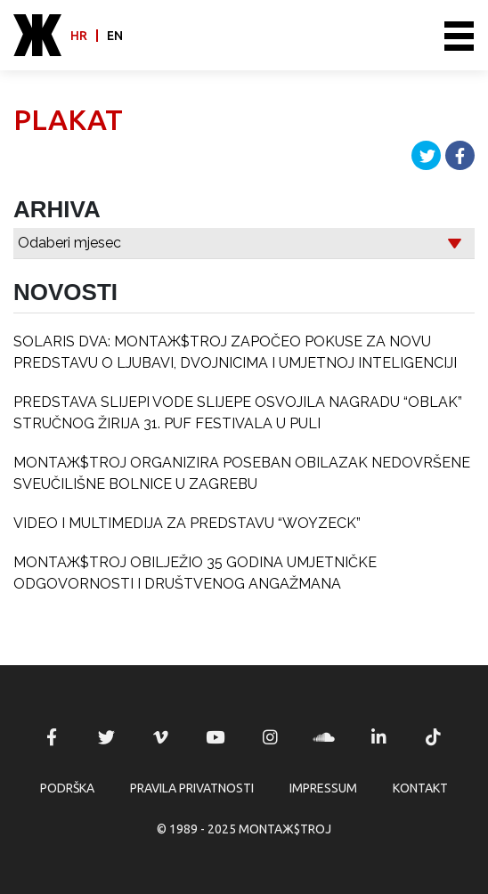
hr (78, 35)
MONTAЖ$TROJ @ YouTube (215, 737)
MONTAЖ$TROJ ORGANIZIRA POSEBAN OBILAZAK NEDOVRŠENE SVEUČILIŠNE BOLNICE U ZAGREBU (241, 473)
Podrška (67, 788)
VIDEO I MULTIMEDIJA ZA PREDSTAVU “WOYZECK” (187, 523)
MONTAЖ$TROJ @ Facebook (51, 737)
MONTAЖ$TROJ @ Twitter (106, 737)
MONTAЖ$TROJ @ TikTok (433, 737)
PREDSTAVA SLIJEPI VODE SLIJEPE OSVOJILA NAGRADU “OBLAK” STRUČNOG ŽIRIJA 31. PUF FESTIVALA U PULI (237, 413)
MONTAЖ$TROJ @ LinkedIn (379, 737)
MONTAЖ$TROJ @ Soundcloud (324, 737)
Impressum (323, 788)
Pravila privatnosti (192, 788)
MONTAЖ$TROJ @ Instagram (269, 737)
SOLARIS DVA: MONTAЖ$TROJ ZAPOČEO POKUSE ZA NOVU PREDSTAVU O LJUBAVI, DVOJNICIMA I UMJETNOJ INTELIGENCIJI (235, 352)
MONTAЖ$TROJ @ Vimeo (161, 737)
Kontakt (420, 788)
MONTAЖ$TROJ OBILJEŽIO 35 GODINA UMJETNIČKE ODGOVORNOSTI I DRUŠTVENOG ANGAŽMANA (195, 573)
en (115, 35)
